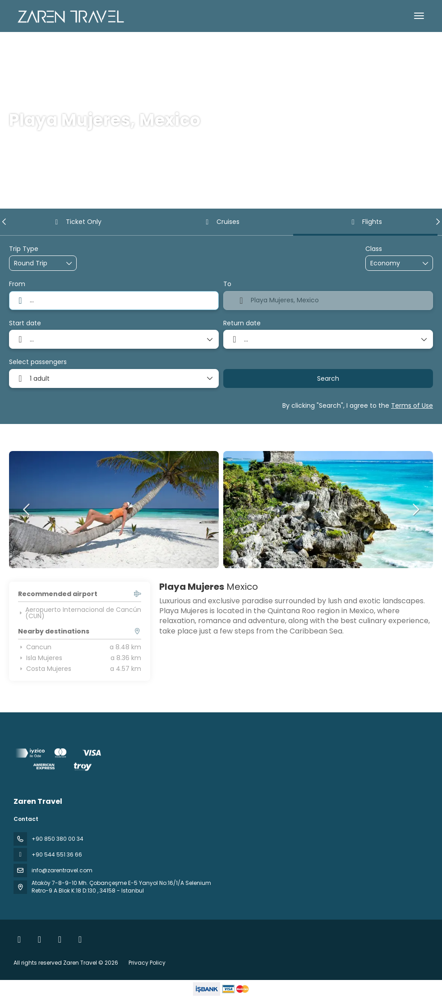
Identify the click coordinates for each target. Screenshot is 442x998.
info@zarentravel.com (62, 870)
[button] (4, 222)
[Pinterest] (80, 939)
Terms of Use (412, 405)
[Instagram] (39, 939)
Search (328, 378)
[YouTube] (59, 939)
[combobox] (114, 300)
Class (373, 249)
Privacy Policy (147, 962)
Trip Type (23, 249)
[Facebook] (19, 939)
